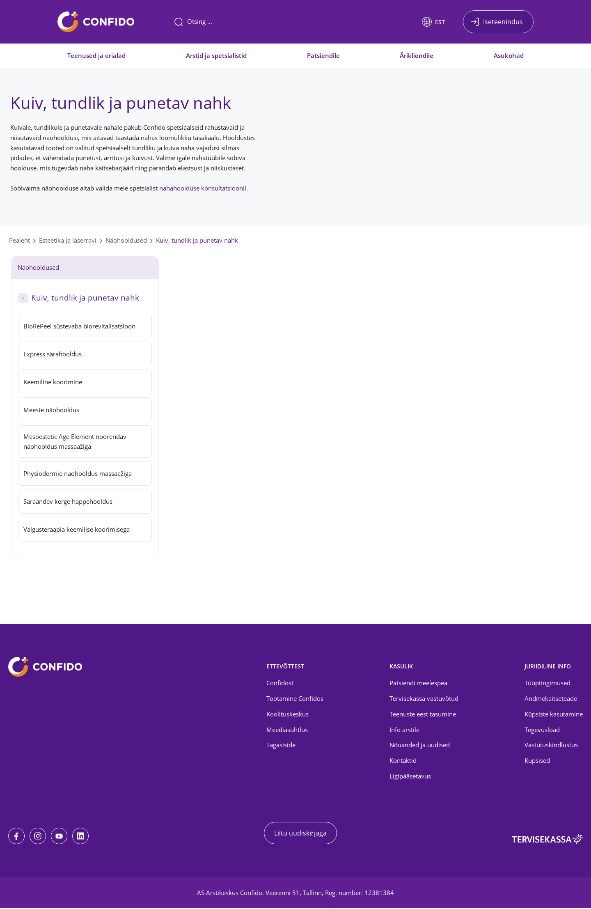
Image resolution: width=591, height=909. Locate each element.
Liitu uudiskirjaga (300, 833)
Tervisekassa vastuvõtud (423, 699)
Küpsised (537, 762)
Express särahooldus (52, 354)
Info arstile (404, 730)
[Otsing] (262, 21)
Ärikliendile (416, 55)
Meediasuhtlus (287, 730)
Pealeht (19, 240)
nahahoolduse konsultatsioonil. (203, 188)
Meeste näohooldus (51, 410)
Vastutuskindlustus (551, 746)
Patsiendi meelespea (418, 683)
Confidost (279, 683)
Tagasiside (281, 746)
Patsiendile (323, 55)
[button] (433, 22)
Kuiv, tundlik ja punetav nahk (197, 240)
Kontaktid (403, 762)
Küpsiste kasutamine (554, 715)
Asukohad (509, 55)
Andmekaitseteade (551, 699)
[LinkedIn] (80, 837)
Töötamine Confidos (294, 699)
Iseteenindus (503, 21)
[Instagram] (38, 837)
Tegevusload (542, 730)
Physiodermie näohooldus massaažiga (77, 475)
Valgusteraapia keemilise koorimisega (76, 530)
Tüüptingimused (547, 683)
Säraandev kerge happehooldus (67, 502)
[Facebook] (16, 837)
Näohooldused (126, 240)
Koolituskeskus (287, 715)
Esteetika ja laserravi (67, 240)
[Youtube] (59, 837)
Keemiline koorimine (52, 382)
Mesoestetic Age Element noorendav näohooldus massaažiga (74, 442)
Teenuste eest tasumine (422, 715)
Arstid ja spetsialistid (216, 55)
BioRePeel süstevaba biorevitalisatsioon (79, 326)
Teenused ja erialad (96, 55)
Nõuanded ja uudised (419, 746)
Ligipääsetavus (410, 777)
